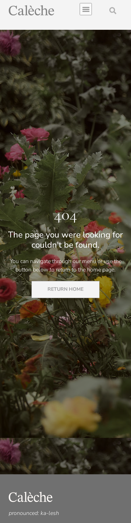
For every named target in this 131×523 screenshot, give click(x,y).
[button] (86, 8)
